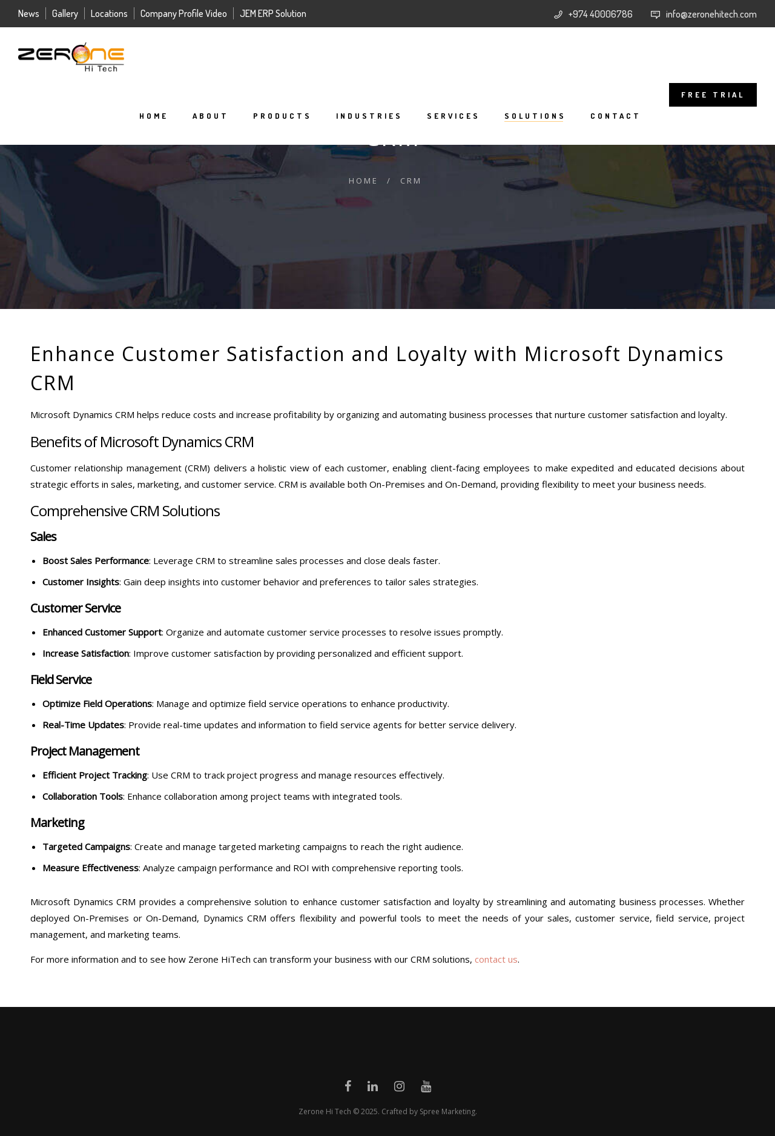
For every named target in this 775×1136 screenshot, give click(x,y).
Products (282, 116)
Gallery (65, 13)
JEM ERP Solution (273, 13)
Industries (369, 116)
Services (453, 116)
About (211, 116)
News (28, 13)
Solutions (535, 116)
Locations (109, 13)
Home (153, 116)
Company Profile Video (183, 13)
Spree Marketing (447, 1111)
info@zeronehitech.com (711, 14)
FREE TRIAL (713, 94)
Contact (615, 116)
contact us (496, 959)
